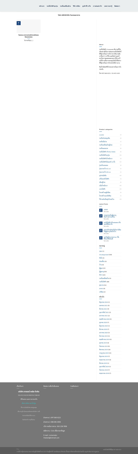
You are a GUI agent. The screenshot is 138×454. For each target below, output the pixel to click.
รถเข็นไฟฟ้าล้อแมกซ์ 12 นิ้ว (107, 162)
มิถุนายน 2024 (103, 302)
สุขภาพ (101, 285)
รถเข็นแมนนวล (103, 148)
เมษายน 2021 (103, 305)
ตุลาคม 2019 (103, 343)
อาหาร (101, 288)
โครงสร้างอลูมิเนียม (104, 192)
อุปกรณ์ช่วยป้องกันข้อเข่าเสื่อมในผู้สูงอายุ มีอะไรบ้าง (112, 230)
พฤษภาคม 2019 (104, 360)
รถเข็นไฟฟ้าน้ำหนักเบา (105, 158)
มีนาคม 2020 (103, 329)
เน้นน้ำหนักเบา (103, 185)
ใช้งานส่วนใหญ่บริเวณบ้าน (106, 199)
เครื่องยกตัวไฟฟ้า (104, 179)
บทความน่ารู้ (108, 6)
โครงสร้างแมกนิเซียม (105, 196)
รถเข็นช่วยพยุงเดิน (104, 138)
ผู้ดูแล (101, 268)
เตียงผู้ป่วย (102, 182)
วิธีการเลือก (76, 6)
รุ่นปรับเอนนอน (103, 165)
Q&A (100, 251)
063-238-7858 (62, 426)
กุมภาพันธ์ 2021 (104, 312)
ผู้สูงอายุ (101, 271)
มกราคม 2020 (103, 332)
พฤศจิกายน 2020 (104, 319)
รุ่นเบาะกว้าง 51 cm (105, 169)
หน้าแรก (41, 6)
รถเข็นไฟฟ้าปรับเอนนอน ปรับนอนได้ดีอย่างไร (112, 223)
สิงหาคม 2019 (103, 349)
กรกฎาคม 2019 (103, 353)
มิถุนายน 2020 (103, 326)
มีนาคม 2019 (103, 363)
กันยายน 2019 (103, 346)
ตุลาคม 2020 (103, 322)
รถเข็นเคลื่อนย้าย (65, 6)
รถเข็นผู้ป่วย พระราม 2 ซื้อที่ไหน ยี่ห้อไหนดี (111, 238)
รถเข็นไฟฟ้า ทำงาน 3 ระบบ (107, 152)
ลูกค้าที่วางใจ (86, 6)
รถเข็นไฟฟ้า (102, 282)
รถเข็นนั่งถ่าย (103, 141)
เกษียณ (101, 292)
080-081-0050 (112, 102)
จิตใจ (100, 258)
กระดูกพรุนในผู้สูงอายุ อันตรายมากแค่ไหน (110, 216)
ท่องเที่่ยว (102, 261)
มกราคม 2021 (103, 316)
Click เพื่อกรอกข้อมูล (114, 114)
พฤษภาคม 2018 (104, 373)
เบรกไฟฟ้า (102, 189)
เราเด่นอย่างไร (97, 6)
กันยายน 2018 (103, 370)
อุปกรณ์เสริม (102, 175)
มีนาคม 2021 (103, 309)
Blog (18, 449)
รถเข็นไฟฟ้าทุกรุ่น (52, 6)
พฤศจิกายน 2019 (104, 339)
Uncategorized (103, 255)
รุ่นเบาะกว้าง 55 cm (105, 172)
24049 (106, 209)
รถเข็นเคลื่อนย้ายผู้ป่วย (105, 145)
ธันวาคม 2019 (103, 336)
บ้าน (100, 265)
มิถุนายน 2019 (103, 356)
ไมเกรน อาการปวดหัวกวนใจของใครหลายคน (29, 36)
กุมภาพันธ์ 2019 (104, 366)
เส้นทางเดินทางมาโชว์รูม (29, 403)
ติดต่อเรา (117, 6)
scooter (101, 135)
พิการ (101, 275)
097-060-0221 (112, 98)
